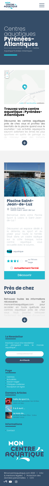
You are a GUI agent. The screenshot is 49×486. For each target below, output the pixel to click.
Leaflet (21, 103)
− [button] (7, 76)
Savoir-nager (13, 381)
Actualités (11, 379)
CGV (32, 478)
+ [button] (7, 73)
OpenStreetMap (31, 103)
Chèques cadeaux (16, 384)
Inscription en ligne (16, 386)
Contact (11, 430)
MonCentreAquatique (13, 48)
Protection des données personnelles (22, 476)
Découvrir (24, 275)
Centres (27, 48)
